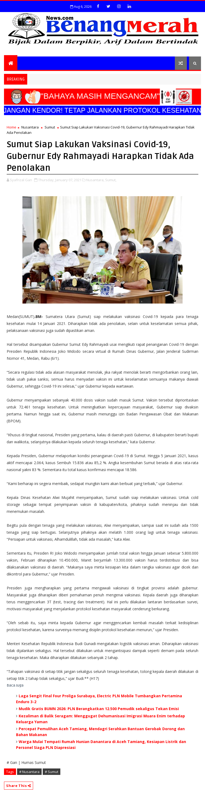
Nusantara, (95, 179)
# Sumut (51, 771)
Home (11, 127)
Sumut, (110, 179)
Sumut (50, 127)
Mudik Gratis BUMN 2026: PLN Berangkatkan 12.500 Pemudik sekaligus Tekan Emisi (99, 708)
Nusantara (30, 127)
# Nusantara (29, 771)
